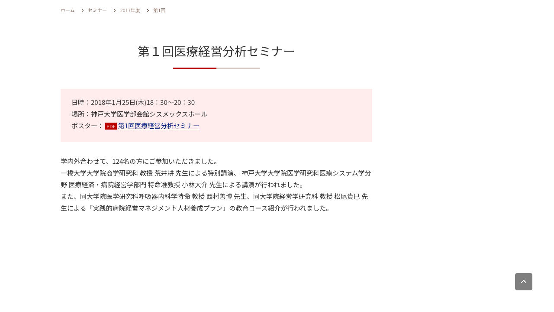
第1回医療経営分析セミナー (159, 125)
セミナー (97, 9)
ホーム (68, 9)
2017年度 (130, 9)
